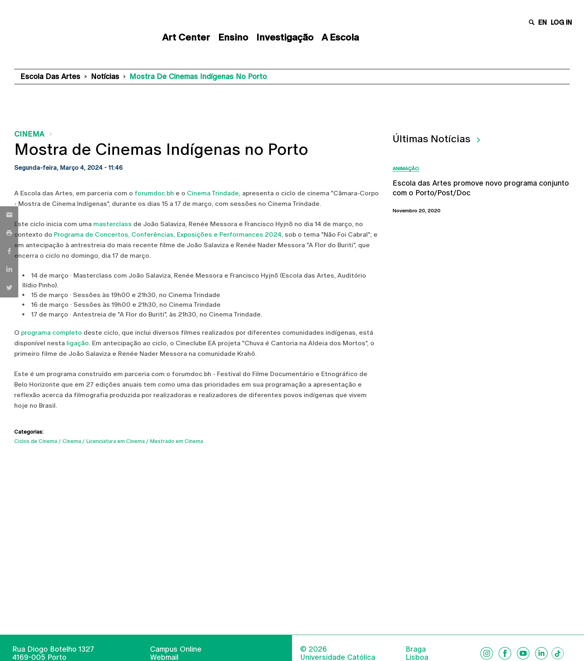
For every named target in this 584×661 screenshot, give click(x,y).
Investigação (284, 37)
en (542, 22)
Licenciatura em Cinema (115, 441)
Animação (406, 168)
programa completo (51, 332)
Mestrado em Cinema (176, 441)
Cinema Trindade (213, 193)
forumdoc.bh (154, 193)
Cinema (29, 134)
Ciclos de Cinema (35, 441)
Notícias (105, 76)
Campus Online (176, 649)
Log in (561, 22)
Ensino (233, 37)
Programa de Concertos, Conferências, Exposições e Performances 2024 (167, 234)
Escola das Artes (50, 76)
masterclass (112, 224)
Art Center (186, 37)
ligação (78, 343)
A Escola (340, 37)
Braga (416, 649)
